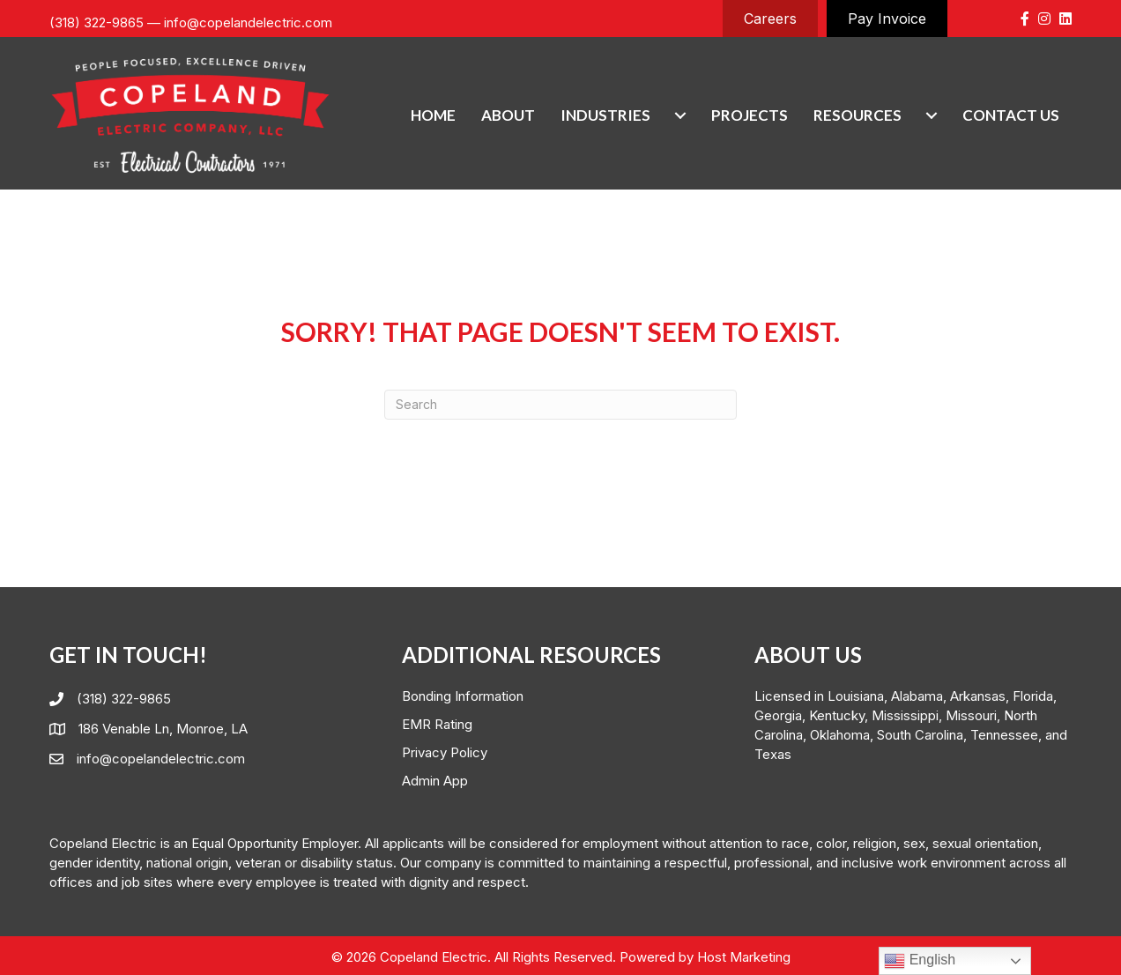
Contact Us (1010, 115)
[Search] (560, 405)
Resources (857, 115)
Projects (749, 115)
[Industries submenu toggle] (680, 115)
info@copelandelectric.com (248, 22)
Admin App (435, 780)
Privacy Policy (444, 752)
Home (433, 115)
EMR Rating (437, 724)
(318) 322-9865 (96, 22)
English (919, 960)
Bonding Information (462, 696)
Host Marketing (744, 957)
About (508, 115)
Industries (605, 115)
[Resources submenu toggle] (931, 115)
